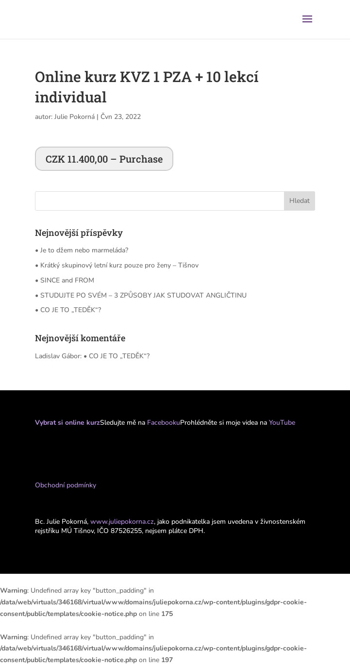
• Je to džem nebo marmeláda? (81, 250)
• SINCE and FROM (64, 280)
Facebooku (162, 422)
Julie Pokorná (74, 116)
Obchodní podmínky (65, 485)
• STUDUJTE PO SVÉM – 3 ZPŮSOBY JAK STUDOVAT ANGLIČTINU (141, 295)
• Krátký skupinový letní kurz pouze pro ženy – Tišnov (117, 265)
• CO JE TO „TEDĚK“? (68, 310)
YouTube (282, 422)
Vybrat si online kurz (67, 422)
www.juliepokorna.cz (122, 521)
